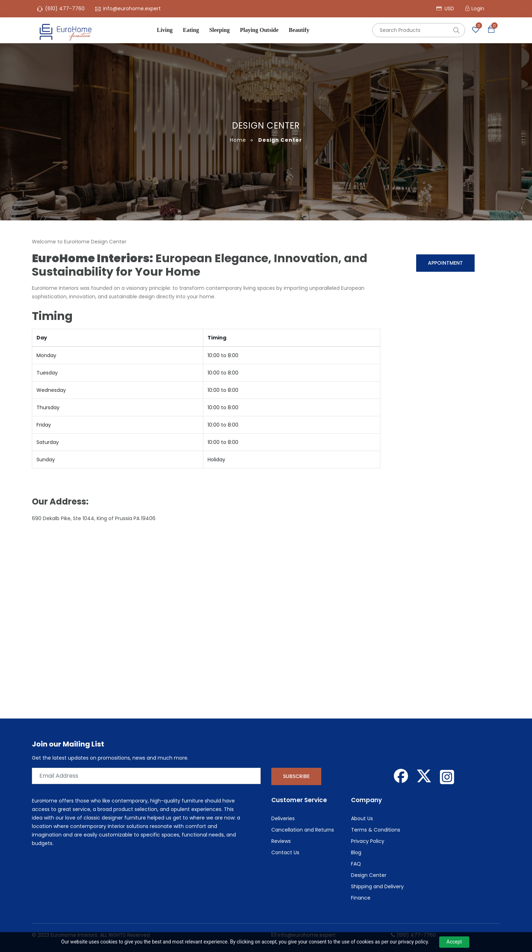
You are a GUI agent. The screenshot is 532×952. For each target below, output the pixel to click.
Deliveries (283, 818)
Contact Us (285, 852)
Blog (356, 852)
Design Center (280, 139)
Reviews (281, 841)
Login (477, 8)
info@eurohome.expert (132, 8)
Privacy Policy (367, 841)
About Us (362, 818)
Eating (191, 30)
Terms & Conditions (375, 829)
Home (241, 139)
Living (164, 30)
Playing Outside (259, 30)
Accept (454, 942)
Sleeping (219, 30)
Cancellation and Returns (302, 829)
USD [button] (445, 8)
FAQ (356, 863)
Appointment (445, 262)
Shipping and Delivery (377, 886)
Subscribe (296, 776)
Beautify (299, 30)
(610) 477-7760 (65, 8)
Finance (360, 897)
